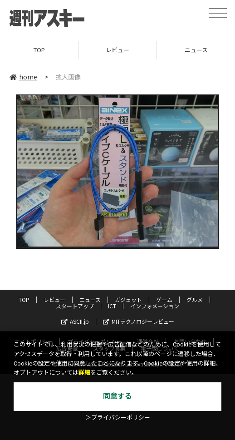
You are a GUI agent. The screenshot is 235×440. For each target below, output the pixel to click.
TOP (39, 49)
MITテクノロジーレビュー (138, 321)
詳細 (84, 372)
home (23, 76)
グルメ (194, 299)
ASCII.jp (75, 321)
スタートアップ (75, 306)
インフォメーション (154, 306)
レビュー (117, 49)
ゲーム (164, 299)
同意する (117, 396)
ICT (112, 306)
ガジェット (128, 299)
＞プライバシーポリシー (117, 417)
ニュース (90, 299)
